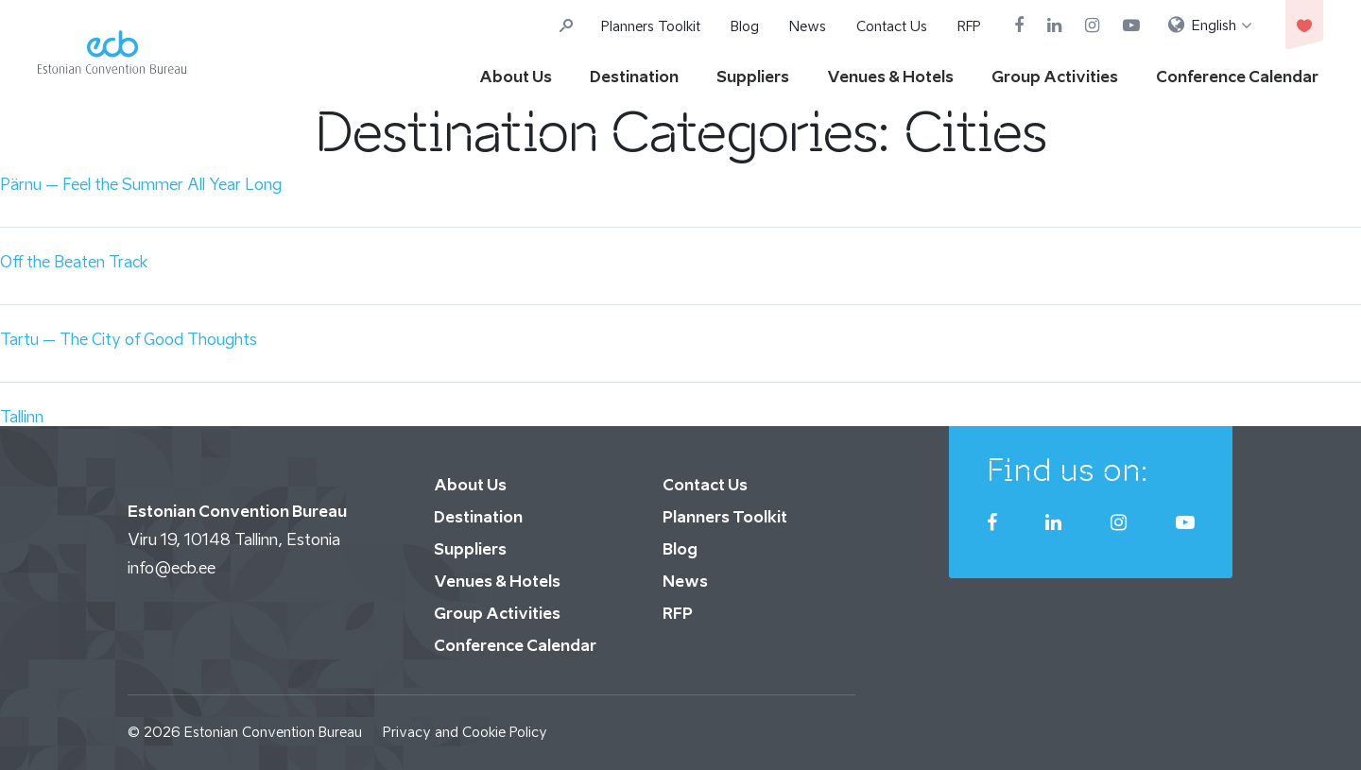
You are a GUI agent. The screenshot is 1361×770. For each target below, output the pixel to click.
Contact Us (891, 26)
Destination (634, 76)
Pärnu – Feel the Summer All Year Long (141, 184)
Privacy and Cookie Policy (465, 732)
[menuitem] (1210, 25)
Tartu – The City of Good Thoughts (128, 339)
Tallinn (21, 416)
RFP (969, 26)
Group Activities (1054, 76)
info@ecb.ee (171, 567)
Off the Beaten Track (73, 261)
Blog (745, 26)
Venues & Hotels (890, 76)
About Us (515, 76)
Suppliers (752, 76)
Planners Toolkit (650, 26)
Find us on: (1067, 470)
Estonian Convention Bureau (273, 732)
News (807, 26)
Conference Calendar (1237, 76)
